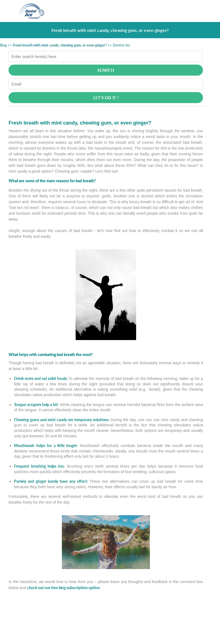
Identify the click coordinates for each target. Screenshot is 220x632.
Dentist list (121, 45)
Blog (3, 45)
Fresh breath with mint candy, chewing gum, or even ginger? (60, 45)
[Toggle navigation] (197, 11)
